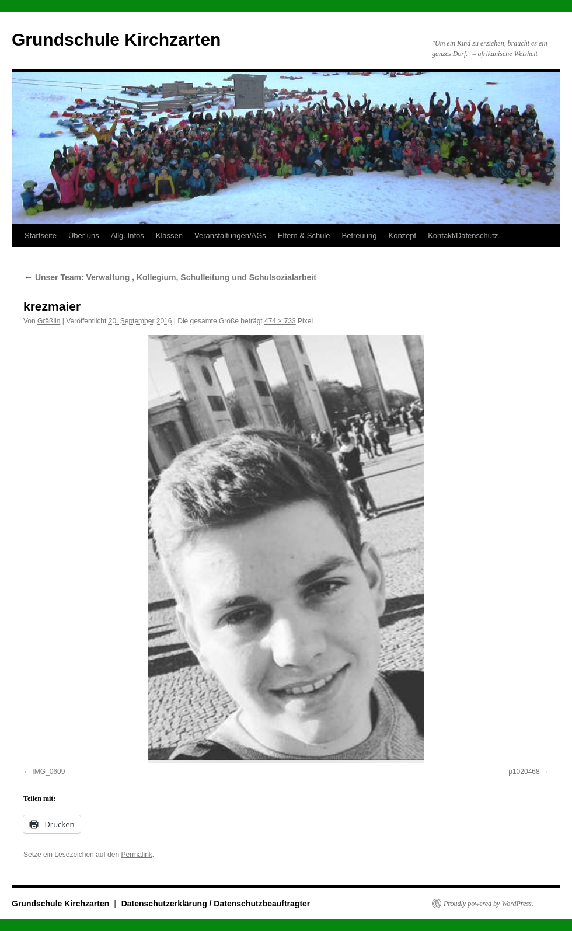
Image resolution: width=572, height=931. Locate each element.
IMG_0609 (48, 772)
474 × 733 (280, 321)
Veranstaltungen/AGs (230, 235)
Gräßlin (48, 321)
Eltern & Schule (304, 235)
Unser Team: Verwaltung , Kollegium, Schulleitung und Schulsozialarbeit (169, 277)
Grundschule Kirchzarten (116, 39)
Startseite (41, 235)
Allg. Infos (127, 235)
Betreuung (358, 235)
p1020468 (523, 772)
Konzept (402, 235)
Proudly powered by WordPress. (488, 903)
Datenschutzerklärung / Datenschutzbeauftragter (216, 903)
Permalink (136, 854)
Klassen (169, 235)
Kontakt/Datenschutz (463, 235)
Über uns (83, 235)
